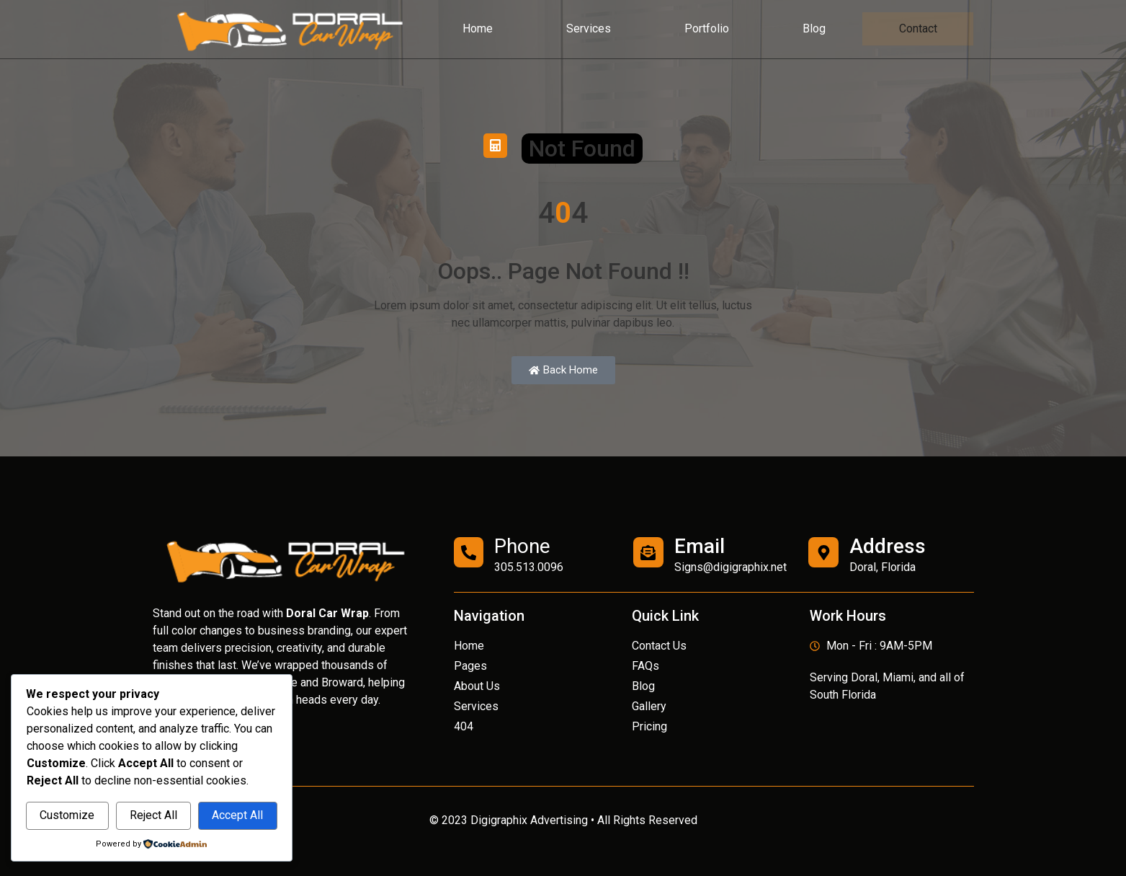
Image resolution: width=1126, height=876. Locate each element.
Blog (814, 28)
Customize (67, 815)
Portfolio (706, 28)
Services (588, 28)
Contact (918, 28)
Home (478, 28)
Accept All (237, 815)
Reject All (153, 815)
